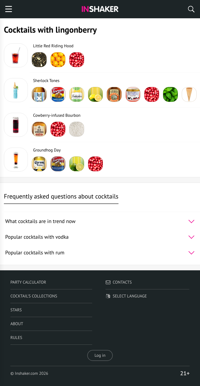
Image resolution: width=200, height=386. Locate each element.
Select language (126, 296)
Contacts (118, 282)
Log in (100, 355)
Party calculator (28, 282)
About (16, 323)
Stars (16, 310)
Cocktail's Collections (33, 296)
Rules (16, 337)
